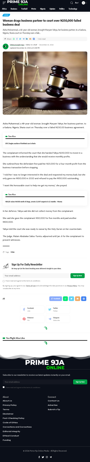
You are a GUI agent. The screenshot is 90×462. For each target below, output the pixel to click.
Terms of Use (31, 286)
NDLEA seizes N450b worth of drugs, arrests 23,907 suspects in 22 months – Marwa (33, 202)
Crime (6, 15)
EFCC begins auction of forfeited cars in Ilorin (20, 143)
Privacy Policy (72, 286)
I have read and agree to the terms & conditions (22, 281)
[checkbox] (4, 281)
